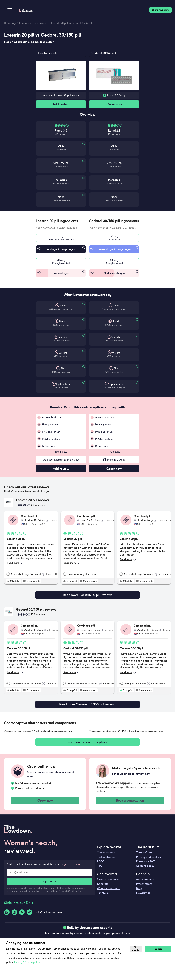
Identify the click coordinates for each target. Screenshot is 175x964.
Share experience (108, 883)
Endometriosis (106, 860)
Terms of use (144, 856)
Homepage (10, 23)
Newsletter (143, 896)
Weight (63, 353)
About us (102, 887)
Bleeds (63, 322)
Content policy (145, 869)
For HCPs (103, 896)
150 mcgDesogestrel (114, 239)
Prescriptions (144, 887)
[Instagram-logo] (14, 915)
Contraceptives (27, 23)
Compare (43, 23)
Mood (63, 306)
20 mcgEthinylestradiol (61, 262)
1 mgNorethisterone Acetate (61, 239)
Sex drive (63, 337)
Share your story (160, 9)
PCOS (100, 864)
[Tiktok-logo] (29, 915)
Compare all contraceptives (87, 744)
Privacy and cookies (148, 860)
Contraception (106, 856)
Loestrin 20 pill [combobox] (47, 53)
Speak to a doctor (42, 42)
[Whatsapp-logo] (7, 915)
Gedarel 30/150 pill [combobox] (103, 53)
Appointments (145, 883)
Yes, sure (158, 948)
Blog (139, 891)
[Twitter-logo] (22, 915)
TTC (99, 869)
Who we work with (108, 891)
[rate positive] (8, 582)
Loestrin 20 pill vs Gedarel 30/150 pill (72, 23)
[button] (61, 221)
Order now (114, 104)
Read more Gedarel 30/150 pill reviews (87, 706)
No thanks (136, 949)
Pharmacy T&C (145, 864)
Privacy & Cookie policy (70, 894)
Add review (61, 104)
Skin (63, 369)
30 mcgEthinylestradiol (114, 262)
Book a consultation (130, 803)
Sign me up (49, 884)
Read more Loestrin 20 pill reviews (87, 596)
